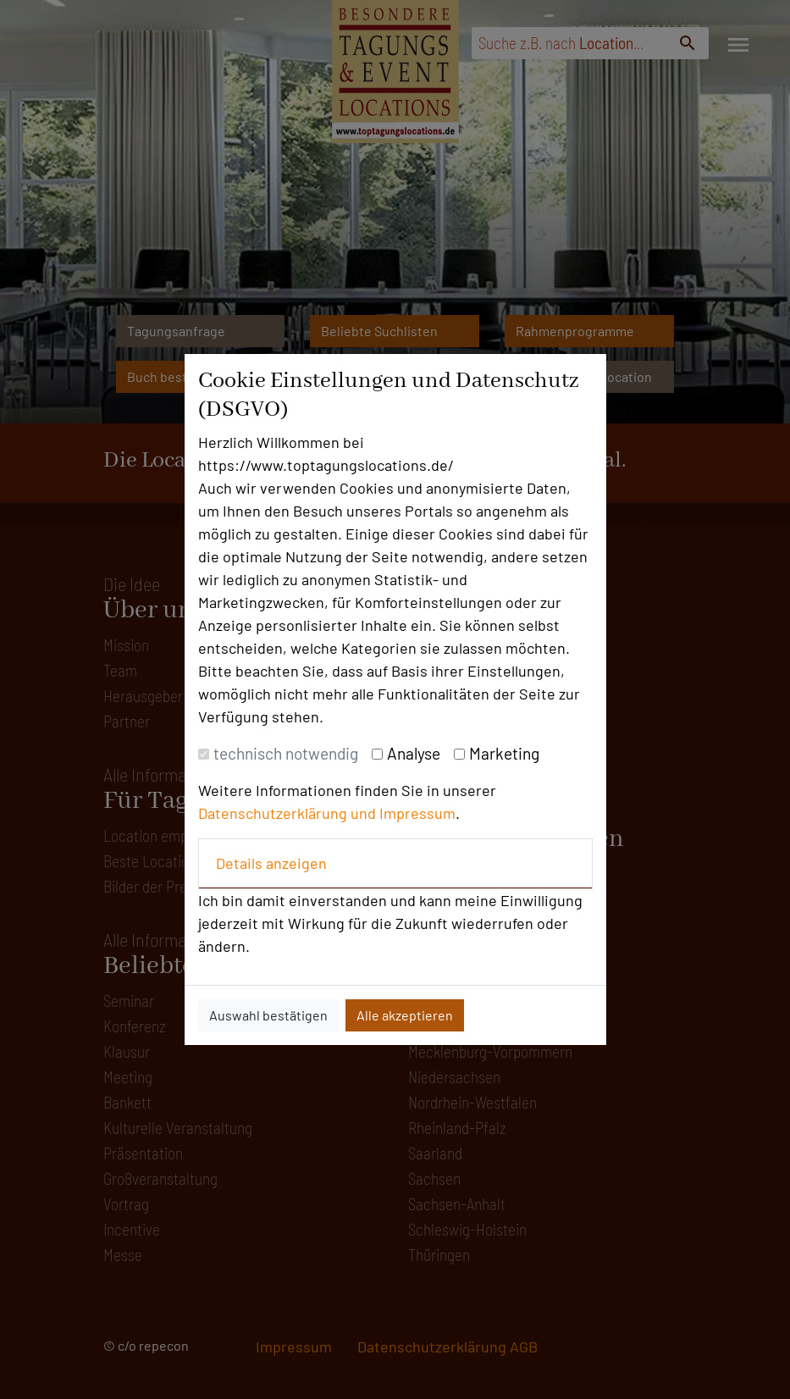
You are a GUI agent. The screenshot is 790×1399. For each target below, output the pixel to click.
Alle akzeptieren (404, 1015)
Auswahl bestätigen (268, 1015)
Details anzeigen (271, 863)
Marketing (504, 753)
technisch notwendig (285, 753)
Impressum (417, 813)
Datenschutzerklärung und (288, 813)
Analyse (413, 753)
